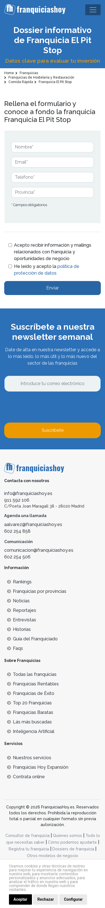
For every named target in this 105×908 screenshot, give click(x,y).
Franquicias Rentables (33, 684)
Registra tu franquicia (29, 849)
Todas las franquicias (32, 674)
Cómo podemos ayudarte (72, 842)
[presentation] (46, 407)
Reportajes (21, 610)
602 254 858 (17, 531)
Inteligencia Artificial (30, 731)
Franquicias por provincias (36, 591)
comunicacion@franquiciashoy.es (38, 550)
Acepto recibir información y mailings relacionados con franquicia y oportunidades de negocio (52, 251)
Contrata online (26, 776)
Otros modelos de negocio (52, 855)
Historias (19, 629)
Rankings (19, 581)
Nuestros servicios (29, 757)
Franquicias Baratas (30, 712)
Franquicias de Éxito (30, 693)
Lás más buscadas (29, 722)
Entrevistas (21, 619)
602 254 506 (17, 557)
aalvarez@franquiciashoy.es (33, 524)
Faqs (15, 648)
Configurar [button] (73, 899)
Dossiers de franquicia (73, 849)
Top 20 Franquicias (29, 703)
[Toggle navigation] (93, 9)
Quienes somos (67, 835)
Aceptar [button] (20, 899)
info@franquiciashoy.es (28, 493)
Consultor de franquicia (27, 835)
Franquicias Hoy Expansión (37, 767)
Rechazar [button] (46, 899)
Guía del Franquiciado (32, 639)
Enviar (52, 288)
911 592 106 (16, 500)
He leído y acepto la (46, 270)
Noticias (18, 600)
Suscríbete (53, 430)
